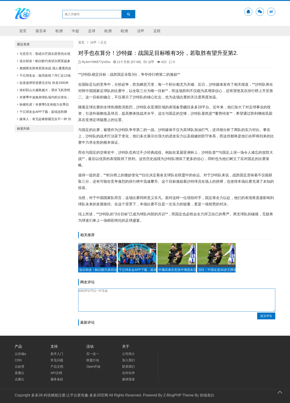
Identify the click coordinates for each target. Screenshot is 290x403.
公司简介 (128, 354)
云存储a (20, 354)
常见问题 (57, 360)
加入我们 (128, 360)
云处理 (19, 366)
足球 (91, 31)
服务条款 (57, 379)
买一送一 (92, 354)
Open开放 (93, 366)
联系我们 (128, 366)
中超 (75, 31)
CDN (18, 360)
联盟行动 (92, 360)
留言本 (41, 31)
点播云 (19, 379)
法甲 (140, 31)
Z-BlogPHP (172, 395)
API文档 (56, 373)
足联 (157, 31)
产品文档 (57, 366)
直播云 (19, 373)
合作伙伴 (128, 373)
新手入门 (57, 354)
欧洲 (59, 31)
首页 (23, 31)
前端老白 (207, 395)
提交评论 (266, 316)
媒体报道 (128, 379)
